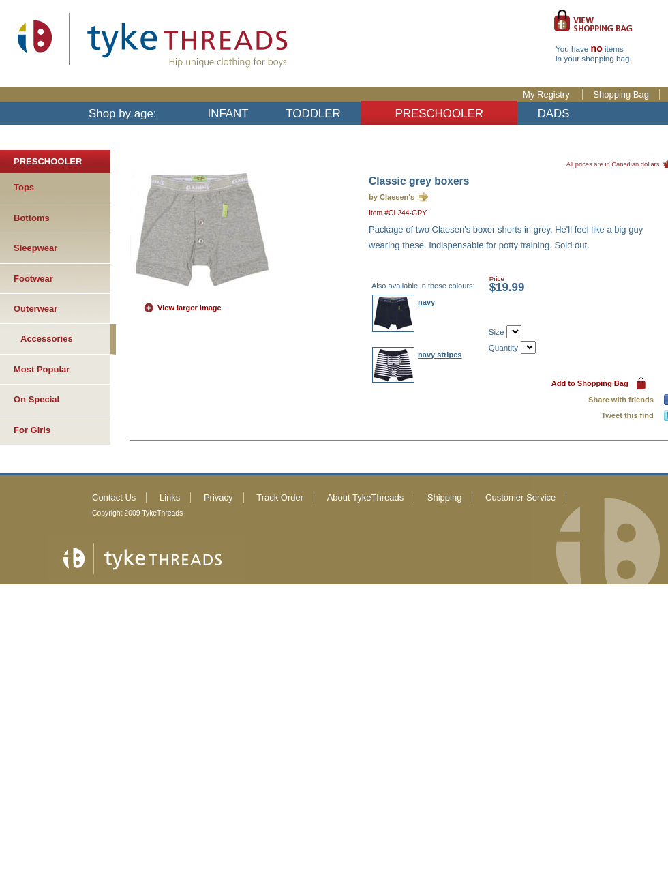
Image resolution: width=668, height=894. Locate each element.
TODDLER (313, 113)
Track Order (279, 497)
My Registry (547, 94)
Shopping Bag (621, 94)
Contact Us (114, 497)
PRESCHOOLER (439, 113)
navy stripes (439, 355)
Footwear (33, 278)
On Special (36, 399)
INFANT (228, 113)
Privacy (218, 497)
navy (426, 302)
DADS (554, 113)
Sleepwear (35, 248)
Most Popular (42, 369)
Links (170, 497)
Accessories (46, 338)
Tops (24, 187)
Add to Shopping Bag (589, 383)
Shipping (444, 497)
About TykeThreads (365, 497)
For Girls (32, 430)
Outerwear (35, 308)
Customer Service (520, 497)
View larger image (189, 307)
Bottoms (32, 218)
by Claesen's (391, 197)
